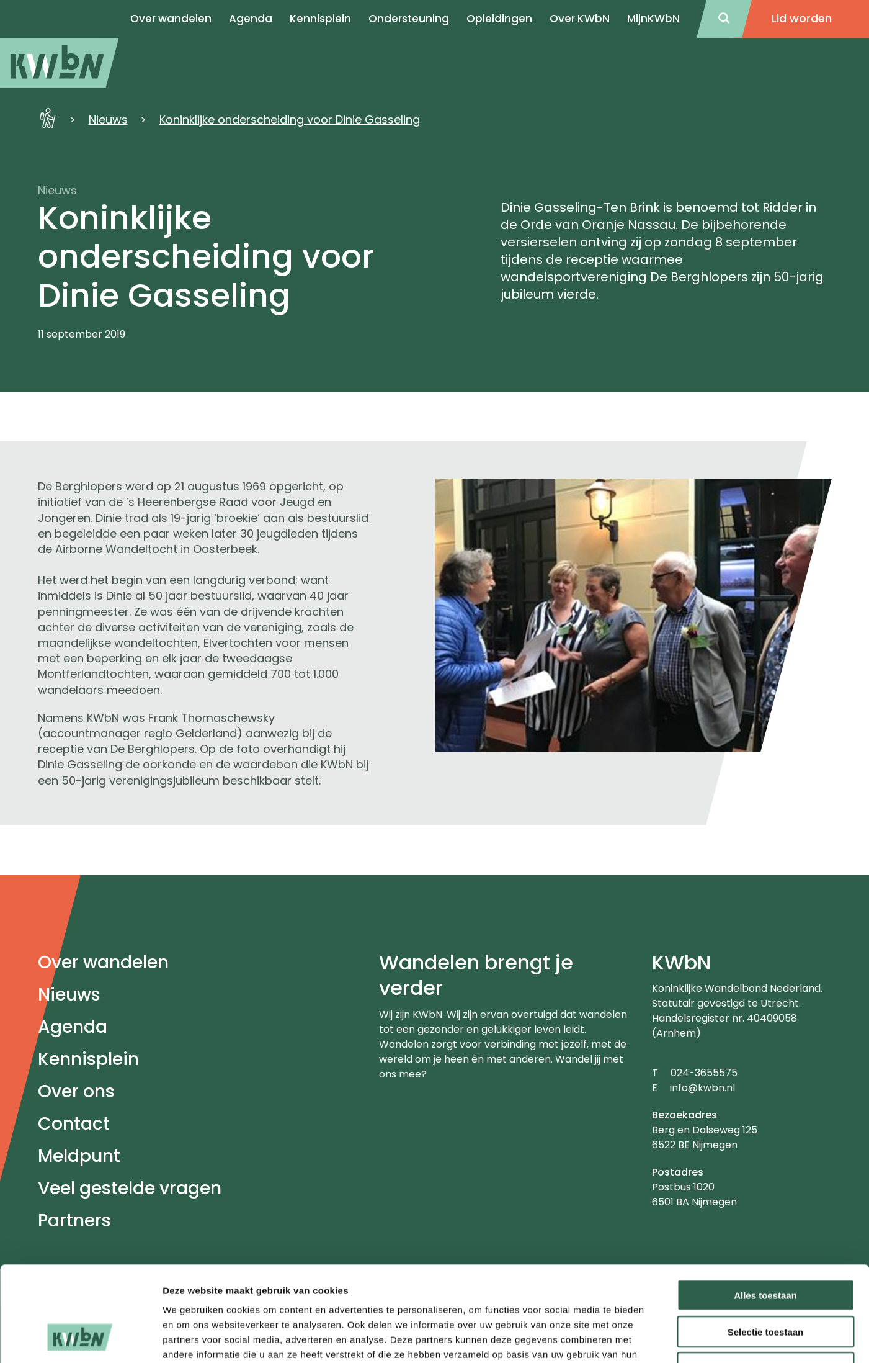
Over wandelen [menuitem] (171, 18)
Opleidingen (499, 18)
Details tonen (670, 1338)
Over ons (76, 1091)
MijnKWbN (653, 18)
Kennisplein (320, 18)
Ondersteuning (408, 18)
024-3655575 (704, 1073)
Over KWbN (580, 18)
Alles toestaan (765, 1210)
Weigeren (765, 1284)
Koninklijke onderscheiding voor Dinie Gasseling (289, 119)
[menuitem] (59, 63)
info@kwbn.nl (702, 1088)
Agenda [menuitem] (250, 18)
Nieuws (108, 119)
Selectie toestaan (766, 1247)
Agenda (72, 1027)
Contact (74, 1124)
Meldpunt (79, 1156)
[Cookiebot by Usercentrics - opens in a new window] (80, 1338)
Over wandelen (103, 962)
